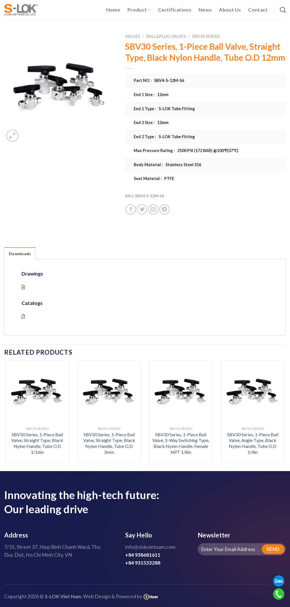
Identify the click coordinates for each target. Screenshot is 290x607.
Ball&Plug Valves (166, 36)
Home (113, 10)
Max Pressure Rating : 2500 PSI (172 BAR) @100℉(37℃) (186, 150)
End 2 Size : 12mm (151, 122)
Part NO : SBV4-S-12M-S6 (159, 80)
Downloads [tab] (20, 253)
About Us (230, 10)
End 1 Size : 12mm (151, 94)
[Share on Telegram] (164, 209)
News (205, 10)
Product (139, 10)
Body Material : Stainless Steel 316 (167, 164)
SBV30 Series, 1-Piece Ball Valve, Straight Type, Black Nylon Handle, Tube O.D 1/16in (37, 443)
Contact (258, 10)
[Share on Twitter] (142, 209)
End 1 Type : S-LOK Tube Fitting (164, 108)
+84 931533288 (142, 563)
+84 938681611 (142, 555)
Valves (132, 36)
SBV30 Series (206, 36)
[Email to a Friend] (153, 209)
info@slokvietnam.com (150, 547)
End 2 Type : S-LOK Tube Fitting (164, 136)
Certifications (174, 10)
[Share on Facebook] (130, 209)
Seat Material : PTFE (154, 178)
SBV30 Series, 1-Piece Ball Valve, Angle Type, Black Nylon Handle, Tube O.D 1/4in (252, 443)
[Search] (283, 9)
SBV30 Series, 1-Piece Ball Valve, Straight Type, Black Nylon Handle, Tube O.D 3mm (109, 443)
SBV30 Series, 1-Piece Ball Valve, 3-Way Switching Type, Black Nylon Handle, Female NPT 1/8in (180, 443)
